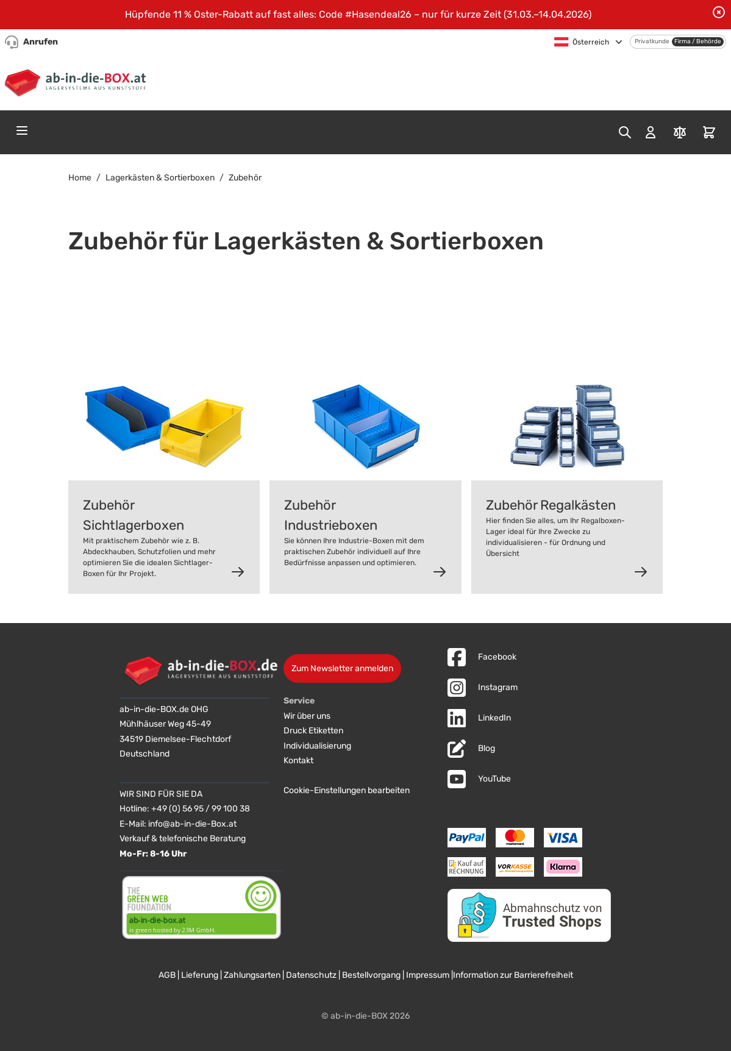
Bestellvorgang (371, 975)
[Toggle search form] (625, 132)
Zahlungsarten (252, 975)
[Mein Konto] (650, 132)
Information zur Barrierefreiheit (513, 975)
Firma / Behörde (697, 41)
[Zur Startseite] (77, 81)
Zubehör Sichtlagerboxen (133, 515)
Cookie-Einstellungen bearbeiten (346, 790)
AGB (167, 975)
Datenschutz (311, 975)
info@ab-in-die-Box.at (192, 824)
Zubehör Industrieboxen (330, 515)
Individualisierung (317, 746)
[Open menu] (22, 130)
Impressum (427, 975)
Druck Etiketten (313, 730)
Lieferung (199, 975)
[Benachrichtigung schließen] (719, 12)
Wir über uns (306, 716)
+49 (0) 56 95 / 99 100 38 (200, 808)
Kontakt (298, 760)
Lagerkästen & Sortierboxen (160, 178)
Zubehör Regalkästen (551, 505)
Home (79, 178)
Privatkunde (652, 41)
